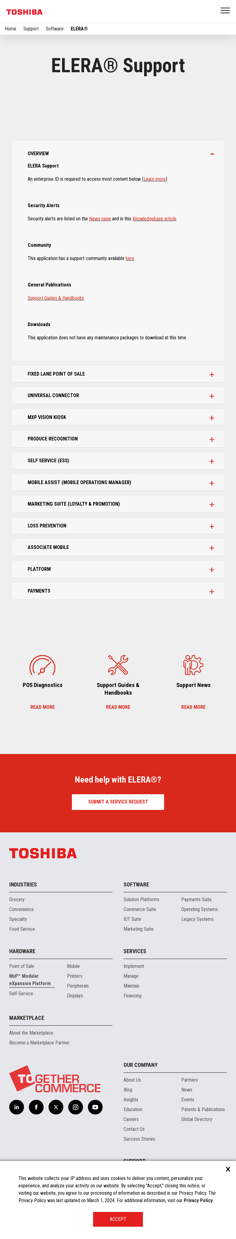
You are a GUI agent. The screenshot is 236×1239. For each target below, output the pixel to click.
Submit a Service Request (118, 802)
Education (133, 1109)
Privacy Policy (198, 1200)
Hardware (22, 951)
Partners (189, 1080)
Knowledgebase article (154, 219)
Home (10, 29)
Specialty (18, 919)
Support (31, 29)
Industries (23, 884)
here (130, 258)
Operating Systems (199, 909)
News (186, 1090)
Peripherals (78, 986)
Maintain (131, 986)
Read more (42, 707)
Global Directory (196, 1119)
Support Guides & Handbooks (56, 298)
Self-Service (21, 993)
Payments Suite (196, 899)
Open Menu (225, 11)
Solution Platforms (141, 899)
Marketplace (26, 1018)
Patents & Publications (203, 1109)
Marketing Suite (139, 929)
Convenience (21, 909)
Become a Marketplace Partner (39, 1043)
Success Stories (139, 1139)
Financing (132, 996)
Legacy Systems (197, 919)
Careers (131, 1119)
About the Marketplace (31, 1033)
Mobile (73, 966)
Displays (75, 996)
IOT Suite (132, 919)
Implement (134, 966)
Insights (131, 1100)
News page (100, 219)
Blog (128, 1090)
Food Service (22, 929)
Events (187, 1100)
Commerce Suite (140, 909)
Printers (74, 976)
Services (135, 951)
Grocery (17, 899)
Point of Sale (21, 966)
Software (55, 29)
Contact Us (134, 1129)
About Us (132, 1080)
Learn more (155, 179)
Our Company (141, 1065)
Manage (131, 976)
